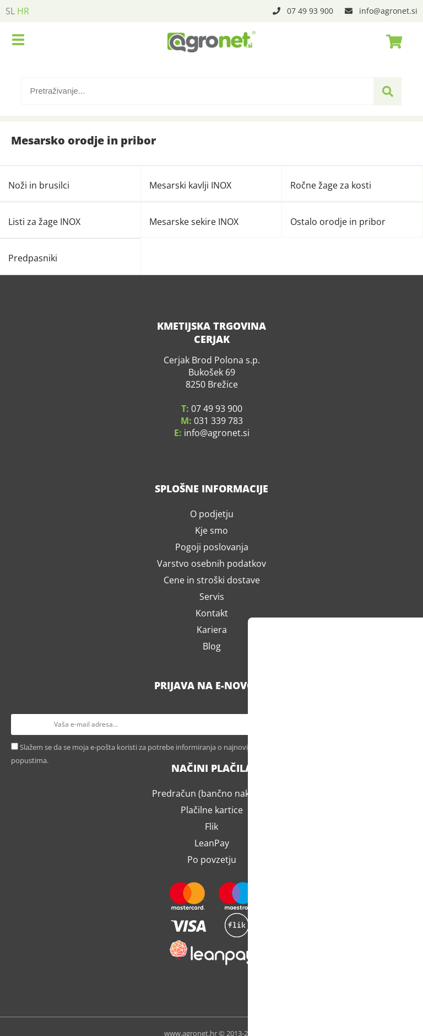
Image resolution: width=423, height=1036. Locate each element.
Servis (211, 583)
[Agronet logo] (211, 41)
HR (23, 11)
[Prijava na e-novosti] (401, 711)
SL (10, 11)
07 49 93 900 (310, 11)
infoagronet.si (388, 11)
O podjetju (212, 501)
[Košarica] (391, 41)
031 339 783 (218, 407)
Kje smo (211, 517)
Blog (212, 633)
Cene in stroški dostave (212, 567)
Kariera (212, 616)
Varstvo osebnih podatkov (211, 550)
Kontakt (212, 600)
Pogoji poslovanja (211, 534)
